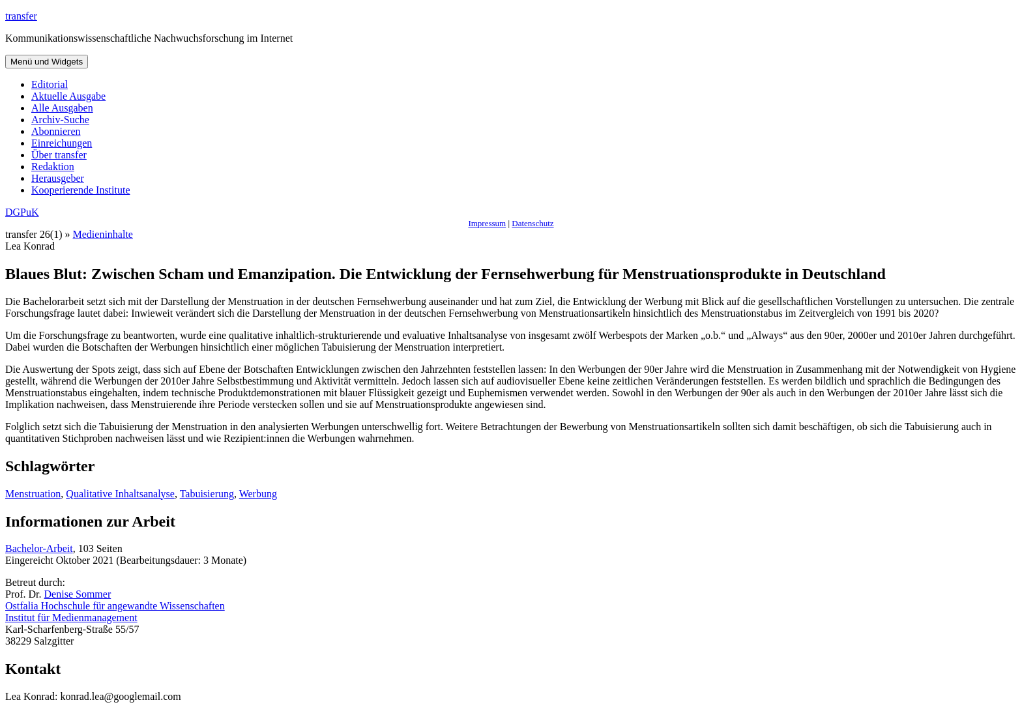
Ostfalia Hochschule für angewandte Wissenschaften (115, 605)
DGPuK (22, 212)
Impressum (487, 223)
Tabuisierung (207, 493)
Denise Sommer (77, 594)
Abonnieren (56, 131)
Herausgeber (57, 178)
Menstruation (33, 493)
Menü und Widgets (46, 61)
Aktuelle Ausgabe (68, 96)
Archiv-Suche (60, 119)
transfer (21, 16)
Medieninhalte (103, 234)
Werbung (258, 493)
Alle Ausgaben (62, 107)
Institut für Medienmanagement (71, 617)
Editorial (49, 84)
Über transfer (59, 154)
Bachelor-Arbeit (39, 548)
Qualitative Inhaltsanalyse (120, 493)
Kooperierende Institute (80, 190)
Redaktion (52, 166)
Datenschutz (532, 223)
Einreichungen (61, 143)
